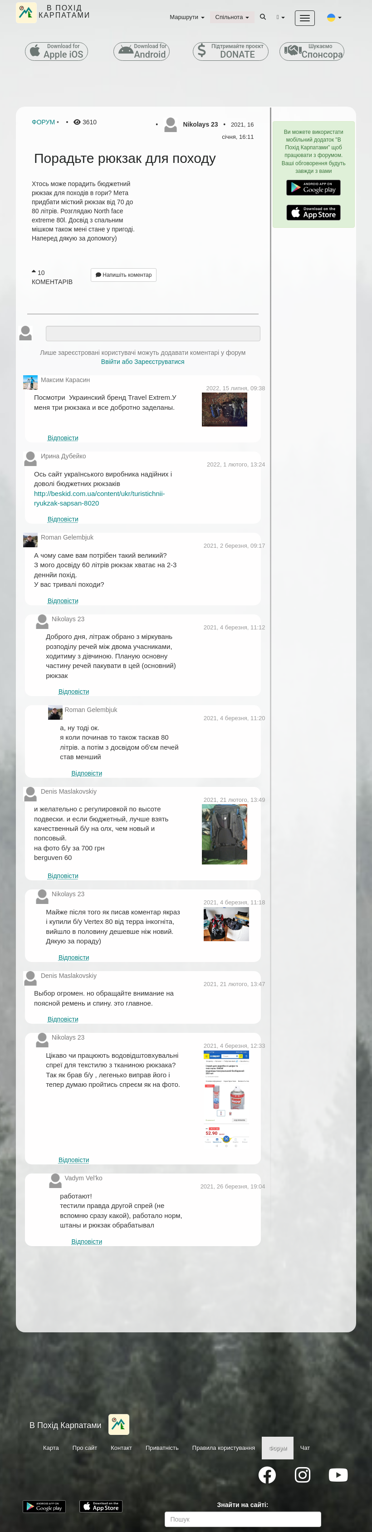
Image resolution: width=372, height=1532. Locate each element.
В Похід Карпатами (65, 1425)
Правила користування (223, 1447)
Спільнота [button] (232, 17)
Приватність (162, 1447)
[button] (334, 17)
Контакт (121, 1447)
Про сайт (85, 1447)
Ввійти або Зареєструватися (143, 361)
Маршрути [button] (187, 17)
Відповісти (63, 438)
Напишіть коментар (124, 275)
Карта (51, 1447)
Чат (305, 1447)
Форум (43, 122)
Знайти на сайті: (243, 1504)
